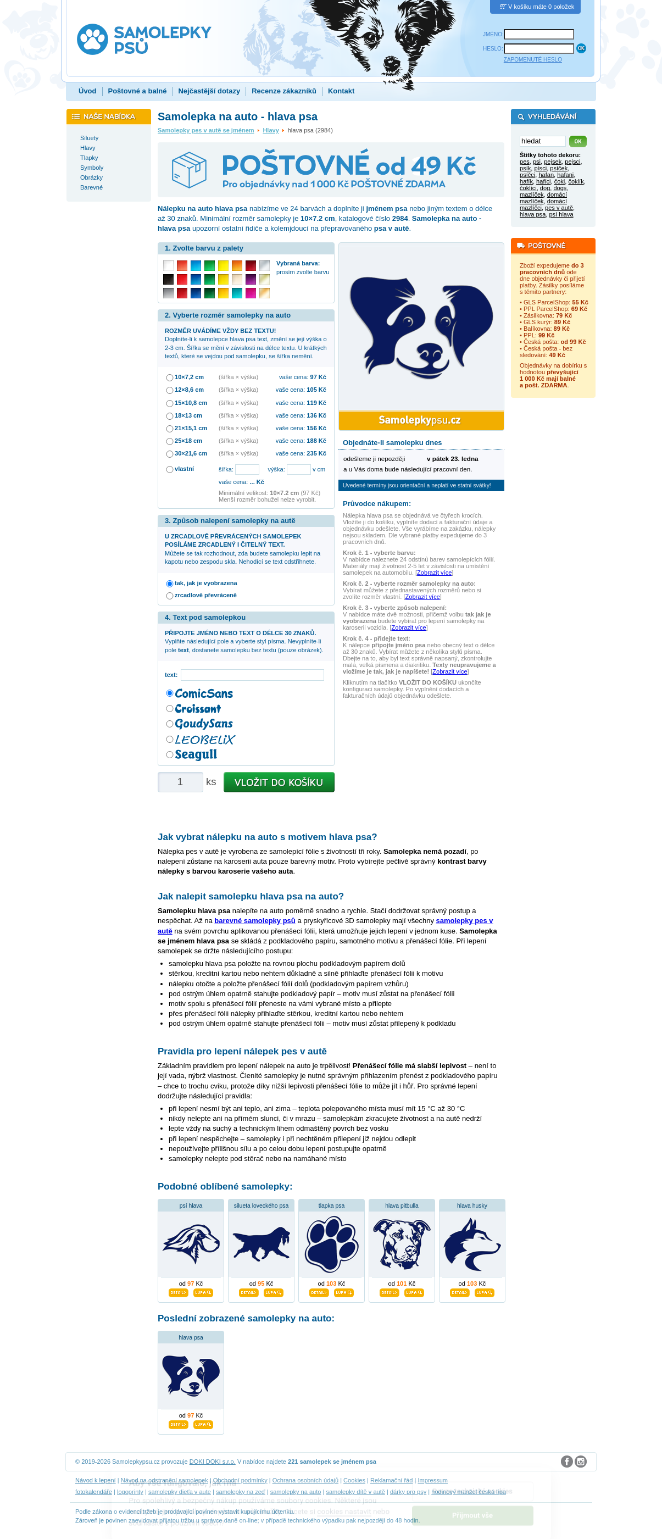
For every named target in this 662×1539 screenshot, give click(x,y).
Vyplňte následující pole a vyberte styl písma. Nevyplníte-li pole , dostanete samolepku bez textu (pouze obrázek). (244, 641)
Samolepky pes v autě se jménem (206, 130)
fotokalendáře (93, 1491)
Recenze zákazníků (284, 91)
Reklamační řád (391, 1480)
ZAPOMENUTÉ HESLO (533, 60)
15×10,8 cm (191, 402)
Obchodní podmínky (240, 1480)
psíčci (527, 174)
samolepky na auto (295, 1491)
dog (545, 188)
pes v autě (559, 207)
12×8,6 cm (189, 389)
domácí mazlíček (543, 197)
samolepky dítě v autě (355, 1491)
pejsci (572, 161)
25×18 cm (188, 440)
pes (525, 161)
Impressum (433, 1480)
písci (540, 168)
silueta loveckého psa (261, 1206)
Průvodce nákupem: (377, 503)
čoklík (575, 181)
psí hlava (191, 1206)
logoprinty (130, 1491)
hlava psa (191, 1338)
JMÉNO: (493, 34)
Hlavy (271, 130)
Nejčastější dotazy (209, 91)
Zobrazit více (434, 572)
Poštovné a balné (137, 91)
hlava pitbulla (402, 1206)
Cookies (354, 1480)
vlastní (184, 468)
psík (525, 168)
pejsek (552, 161)
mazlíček (532, 194)
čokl (559, 181)
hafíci (543, 181)
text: (173, 674)
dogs (559, 188)
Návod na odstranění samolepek (164, 1480)
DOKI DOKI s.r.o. (213, 1461)
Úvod (88, 91)
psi (537, 161)
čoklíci (528, 188)
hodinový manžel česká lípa (468, 1491)
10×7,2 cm (189, 377)
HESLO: (493, 49)
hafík (526, 181)
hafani (565, 174)
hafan (546, 174)
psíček (559, 168)
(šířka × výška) (238, 377)
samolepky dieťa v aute (179, 1491)
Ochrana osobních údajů (305, 1480)
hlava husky (472, 1206)
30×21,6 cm (191, 453)
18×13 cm (188, 415)
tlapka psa (331, 1206)
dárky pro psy (408, 1491)
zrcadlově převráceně (206, 595)
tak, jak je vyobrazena (206, 583)
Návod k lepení (95, 1480)
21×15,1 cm (191, 428)
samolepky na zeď (240, 1491)
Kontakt (341, 91)
